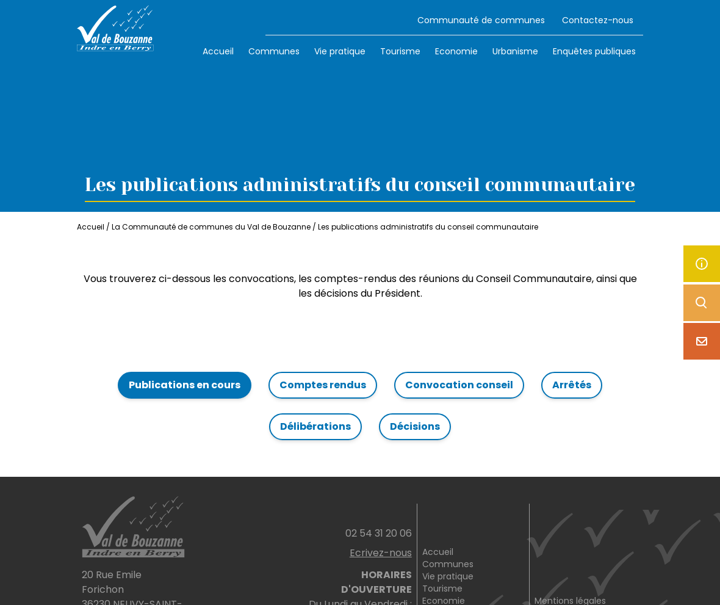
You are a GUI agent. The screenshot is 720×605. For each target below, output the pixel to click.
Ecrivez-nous (381, 553)
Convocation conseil (459, 385)
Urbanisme (515, 51)
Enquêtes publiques (594, 51)
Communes (274, 51)
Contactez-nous (597, 20)
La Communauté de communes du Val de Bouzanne (211, 227)
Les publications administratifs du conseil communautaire (428, 227)
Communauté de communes (481, 20)
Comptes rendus (322, 385)
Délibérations (315, 426)
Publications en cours (184, 385)
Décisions (415, 426)
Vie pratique (339, 51)
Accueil (218, 51)
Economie (456, 51)
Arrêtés (571, 385)
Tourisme (400, 51)
